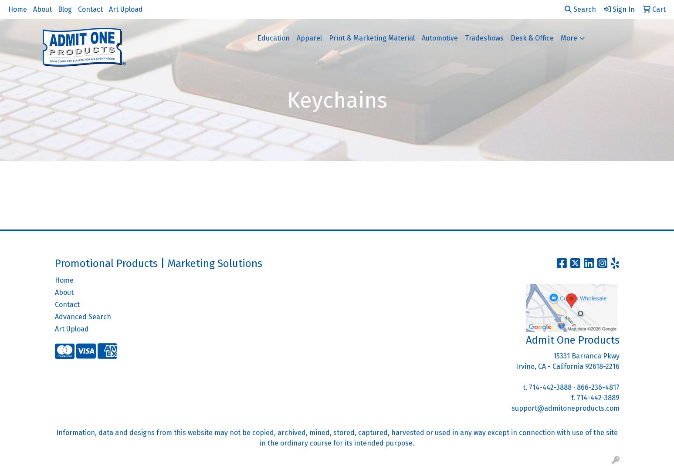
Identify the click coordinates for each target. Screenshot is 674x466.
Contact (90, 9)
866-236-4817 (598, 387)
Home (17, 9)
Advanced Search (83, 317)
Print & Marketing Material (372, 38)
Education (273, 38)
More (569, 38)
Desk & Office (532, 38)
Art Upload (126, 9)
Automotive (440, 38)
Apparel (309, 38)
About (42, 9)
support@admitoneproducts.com (565, 408)
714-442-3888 (550, 387)
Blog (65, 9)
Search (580, 9)
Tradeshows (484, 38)
